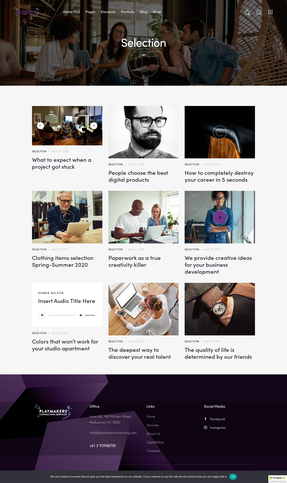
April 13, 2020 (136, 341)
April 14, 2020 (59, 333)
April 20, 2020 (60, 151)
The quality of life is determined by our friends (218, 353)
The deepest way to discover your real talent (139, 353)
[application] (67, 315)
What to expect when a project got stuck (61, 163)
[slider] (62, 315)
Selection (39, 151)
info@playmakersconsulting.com (113, 432)
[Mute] (81, 315)
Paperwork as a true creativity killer (134, 261)
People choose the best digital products (138, 176)
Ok (233, 476)
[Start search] (259, 12)
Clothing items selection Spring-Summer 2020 (62, 261)
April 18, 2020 (212, 164)
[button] (40, 125)
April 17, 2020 (59, 249)
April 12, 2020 (212, 341)
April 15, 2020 (212, 249)
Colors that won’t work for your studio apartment (65, 344)
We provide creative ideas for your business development (218, 264)
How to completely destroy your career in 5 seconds (219, 176)
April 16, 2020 (136, 249)
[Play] (42, 315)
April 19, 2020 (136, 164)
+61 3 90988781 (102, 445)
